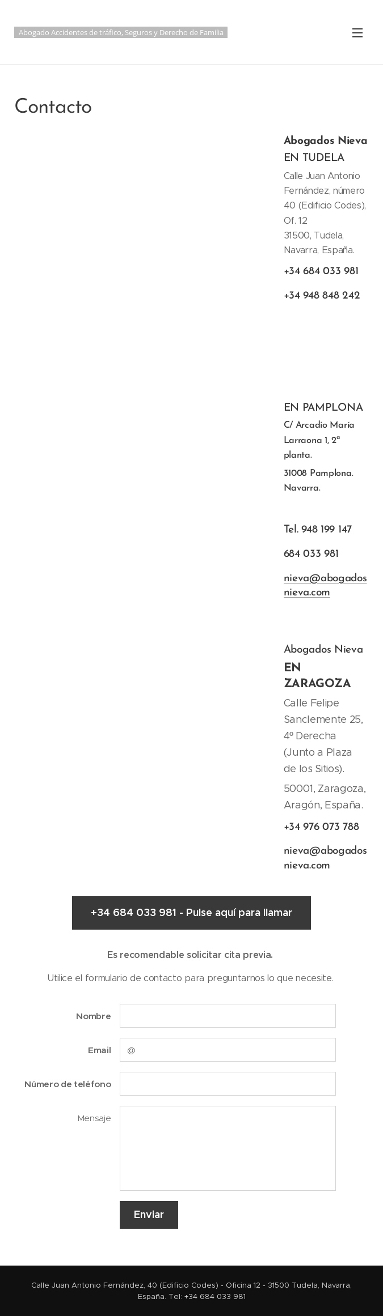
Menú (357, 32)
